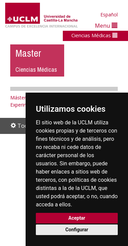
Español (109, 14)
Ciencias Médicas (94, 35)
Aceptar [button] (76, 218)
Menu (106, 25)
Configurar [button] (77, 229)
